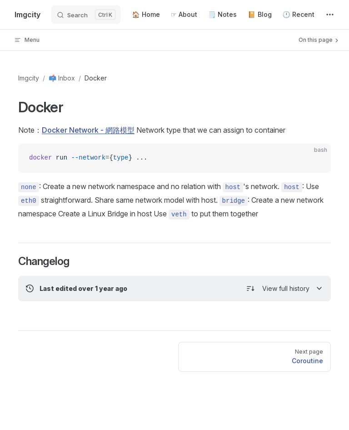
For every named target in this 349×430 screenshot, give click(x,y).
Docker (96, 78)
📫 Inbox (62, 78)
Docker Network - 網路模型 (88, 130)
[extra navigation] (330, 14)
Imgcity (28, 78)
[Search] (85, 14)
